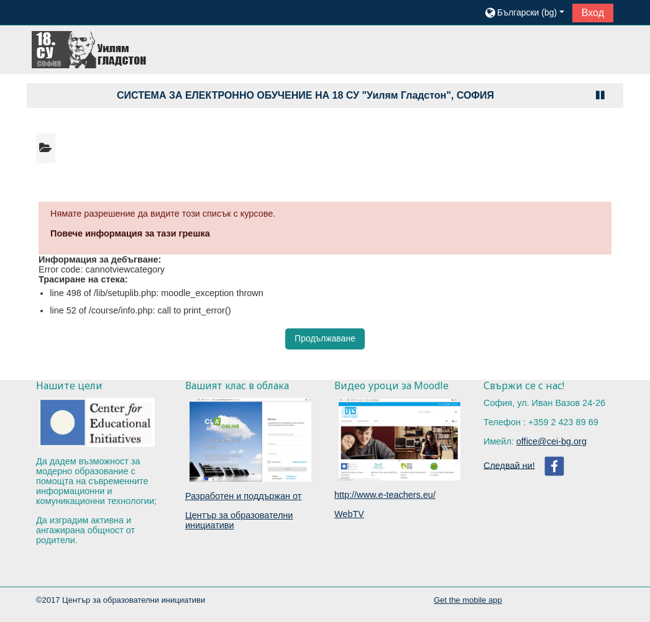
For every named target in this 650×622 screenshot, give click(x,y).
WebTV (349, 514)
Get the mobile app (468, 600)
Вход (593, 12)
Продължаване (325, 338)
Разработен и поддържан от (243, 496)
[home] (90, 49)
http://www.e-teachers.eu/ (385, 495)
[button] (524, 12)
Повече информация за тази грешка (130, 233)
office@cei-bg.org (551, 441)
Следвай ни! (509, 465)
